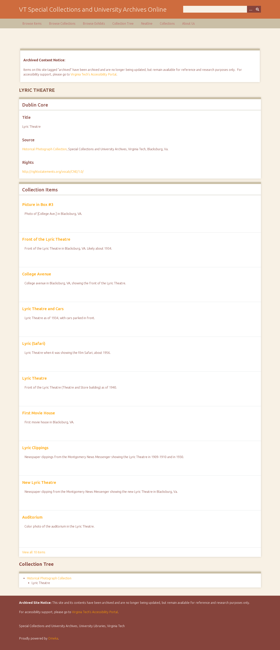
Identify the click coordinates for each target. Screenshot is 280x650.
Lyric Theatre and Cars (43, 308)
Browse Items (32, 23)
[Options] (250, 9)
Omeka (53, 638)
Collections (167, 23)
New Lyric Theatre (39, 482)
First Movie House (38, 413)
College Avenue (36, 274)
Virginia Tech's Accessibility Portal (93, 74)
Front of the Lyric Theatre (46, 239)
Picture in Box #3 (37, 204)
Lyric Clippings (35, 447)
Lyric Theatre (34, 378)
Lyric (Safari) (33, 343)
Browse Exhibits (94, 23)
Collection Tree (123, 23)
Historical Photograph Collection (44, 149)
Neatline (146, 23)
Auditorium (32, 517)
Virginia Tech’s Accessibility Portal (95, 612)
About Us (188, 23)
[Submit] (257, 9)
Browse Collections (62, 23)
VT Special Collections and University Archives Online (93, 9)
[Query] (222, 9)
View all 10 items (33, 552)
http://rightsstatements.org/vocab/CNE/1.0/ (53, 171)
